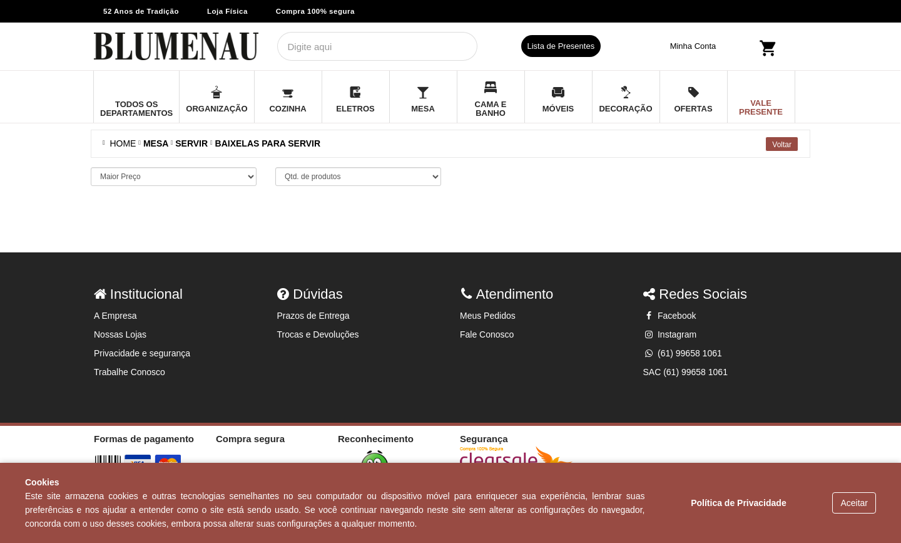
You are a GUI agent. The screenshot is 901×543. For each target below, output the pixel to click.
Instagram (670, 334)
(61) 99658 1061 (682, 353)
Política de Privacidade (738, 503)
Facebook (669, 316)
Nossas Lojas (120, 334)
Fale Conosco (487, 334)
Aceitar (854, 503)
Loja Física (227, 11)
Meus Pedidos (488, 316)
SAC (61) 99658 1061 (685, 372)
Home (120, 143)
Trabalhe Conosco (129, 372)
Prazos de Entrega (313, 316)
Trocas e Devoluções (318, 334)
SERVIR (191, 143)
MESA (155, 143)
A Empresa (115, 316)
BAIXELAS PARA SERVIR (268, 143)
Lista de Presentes (561, 46)
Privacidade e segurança (142, 353)
